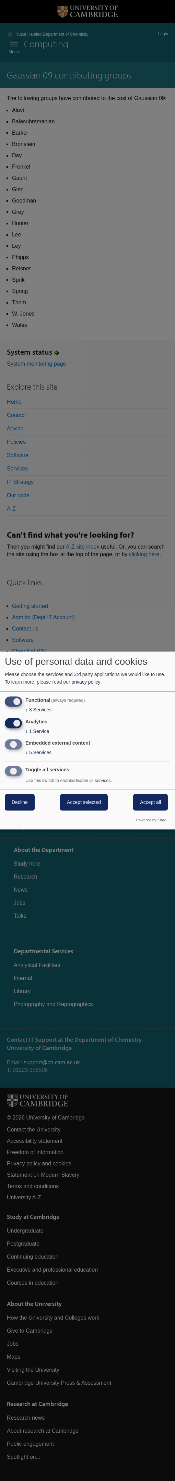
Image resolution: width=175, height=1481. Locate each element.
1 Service (37, 731)
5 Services (38, 752)
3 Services (38, 709)
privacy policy (86, 682)
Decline (20, 802)
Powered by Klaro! (151, 820)
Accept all (150, 802)
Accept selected (84, 802)
